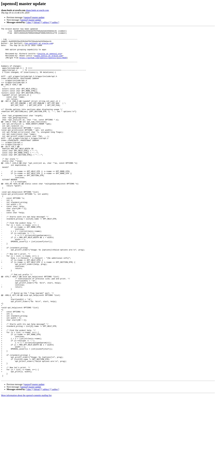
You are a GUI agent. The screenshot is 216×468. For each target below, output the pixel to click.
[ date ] (29, 22)
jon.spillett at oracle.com (39, 46)
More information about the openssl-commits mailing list (26, 465)
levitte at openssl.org (49, 59)
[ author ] (55, 22)
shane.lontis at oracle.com (37, 10)
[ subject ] (45, 22)
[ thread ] (37, 22)
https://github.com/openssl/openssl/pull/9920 (43, 64)
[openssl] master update (34, 17)
